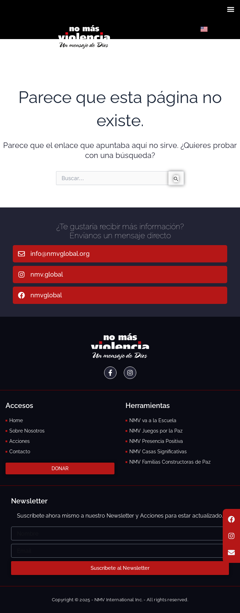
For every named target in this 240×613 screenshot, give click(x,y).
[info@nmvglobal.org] (21, 253)
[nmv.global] (21, 274)
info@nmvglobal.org (60, 253)
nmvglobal (46, 295)
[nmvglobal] (21, 295)
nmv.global (46, 274)
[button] (231, 9)
